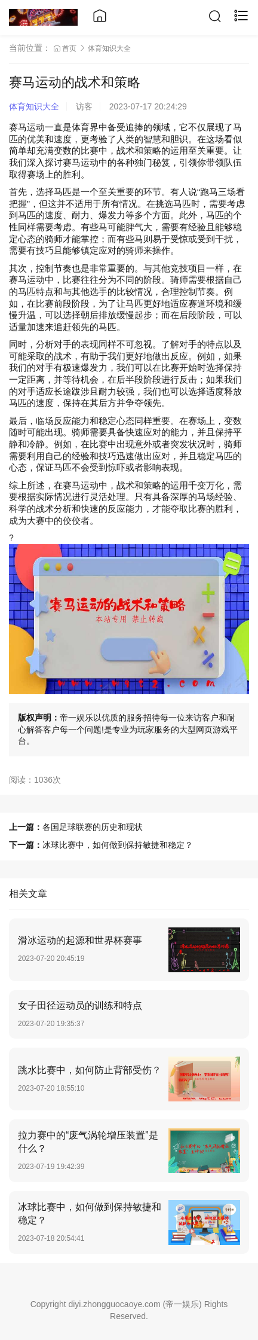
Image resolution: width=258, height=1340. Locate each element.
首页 (66, 48)
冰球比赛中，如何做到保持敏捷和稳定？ (117, 845)
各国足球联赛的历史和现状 (92, 827)
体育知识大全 (109, 48)
